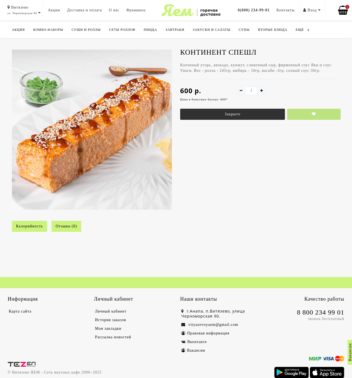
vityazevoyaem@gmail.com (209, 325)
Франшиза (136, 10)
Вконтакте (194, 342)
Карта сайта (20, 311)
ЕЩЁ (300, 30)
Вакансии (193, 350)
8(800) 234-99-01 (254, 10)
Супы (244, 30)
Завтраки (174, 30)
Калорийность (29, 226)
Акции (54, 10)
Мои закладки (108, 328)
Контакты (285, 10)
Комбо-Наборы (48, 30)
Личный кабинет (110, 311)
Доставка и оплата (84, 10)
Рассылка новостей (113, 337)
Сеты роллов (122, 30)
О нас (114, 10)
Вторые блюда (272, 30)
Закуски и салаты (211, 30)
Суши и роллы (86, 30)
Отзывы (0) (66, 226)
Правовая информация (205, 333)
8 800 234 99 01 (320, 312)
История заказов (110, 320)
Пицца (150, 30)
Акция (18, 30)
